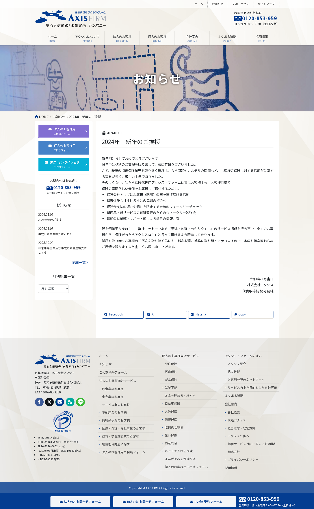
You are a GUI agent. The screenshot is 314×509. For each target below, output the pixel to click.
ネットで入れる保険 (179, 451)
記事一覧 (80, 262)
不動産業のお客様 (114, 412)
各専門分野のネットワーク (246, 379)
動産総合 (171, 443)
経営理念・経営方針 (241, 428)
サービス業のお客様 (116, 404)
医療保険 (171, 371)
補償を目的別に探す (116, 444)
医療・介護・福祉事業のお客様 (123, 428)
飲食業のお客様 (113, 389)
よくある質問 (234, 395)
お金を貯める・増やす (180, 395)
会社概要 (234, 412)
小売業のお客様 (113, 397)
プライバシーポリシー (243, 459)
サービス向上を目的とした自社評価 (252, 387)
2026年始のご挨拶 (49, 220)
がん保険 (171, 379)
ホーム (199, 4)
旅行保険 (171, 435)
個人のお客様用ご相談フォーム (186, 467)
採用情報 (231, 467)
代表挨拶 (234, 371)
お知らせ (217, 4)
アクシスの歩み (238, 436)
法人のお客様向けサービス (117, 380)
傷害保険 (171, 419)
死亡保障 (171, 363)
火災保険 (171, 411)
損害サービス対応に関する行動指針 (252, 444)
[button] (63, 131)
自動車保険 (172, 403)
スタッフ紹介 (237, 363)
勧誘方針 (234, 452)
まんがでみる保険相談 (180, 459)
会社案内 (231, 404)
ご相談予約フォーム (113, 372)
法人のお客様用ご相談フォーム (123, 452)
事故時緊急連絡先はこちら (55, 234)
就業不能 (171, 387)
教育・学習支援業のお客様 (120, 436)
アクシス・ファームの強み (243, 355)
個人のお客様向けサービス (180, 355)
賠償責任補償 (174, 427)
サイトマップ (266, 4)
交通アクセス (240, 4)
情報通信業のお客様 (116, 420)
